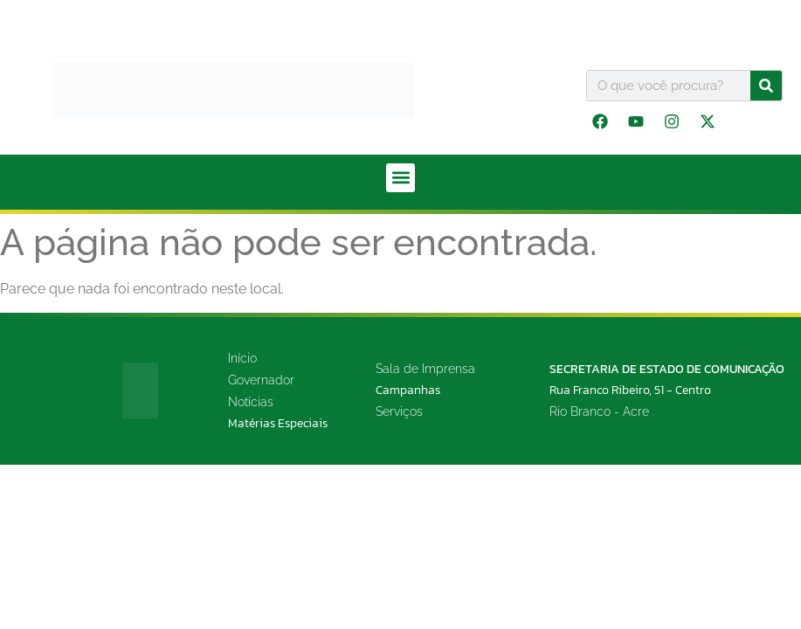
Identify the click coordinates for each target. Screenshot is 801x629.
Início (242, 358)
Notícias (250, 402)
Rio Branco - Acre (599, 411)
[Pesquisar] (766, 85)
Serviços (399, 411)
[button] (400, 177)
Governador (261, 380)
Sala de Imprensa (425, 369)
